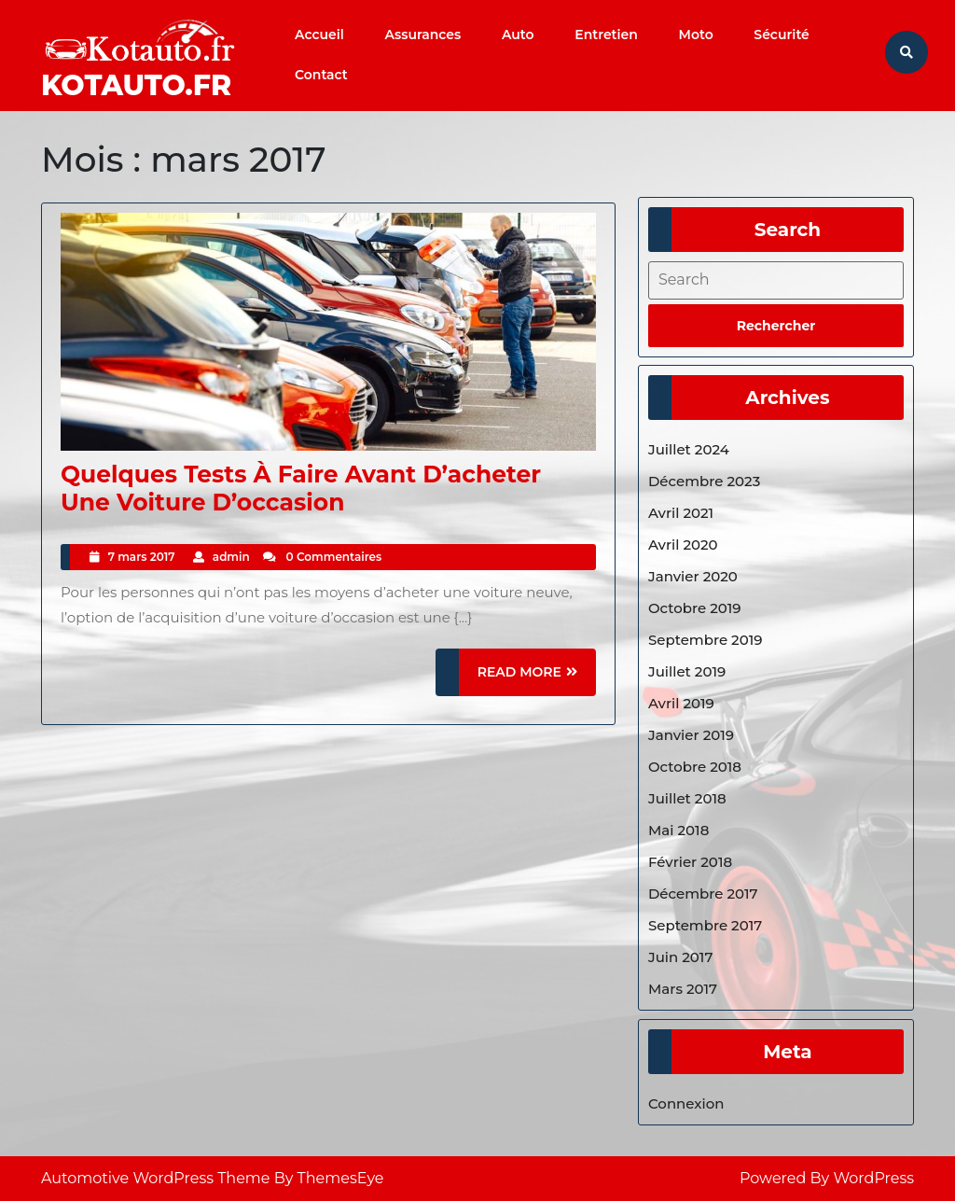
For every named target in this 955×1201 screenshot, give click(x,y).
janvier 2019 (691, 735)
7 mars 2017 (141, 557)
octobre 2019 (694, 608)
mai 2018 (678, 830)
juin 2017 (680, 957)
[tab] (776, 325)
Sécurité (781, 34)
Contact (321, 74)
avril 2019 (681, 703)
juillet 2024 (688, 449)
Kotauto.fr (136, 85)
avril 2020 (683, 544)
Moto (696, 34)
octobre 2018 (694, 766)
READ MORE (537, 679)
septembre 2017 (705, 925)
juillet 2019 (687, 671)
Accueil (319, 34)
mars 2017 (682, 989)
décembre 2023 (704, 481)
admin (231, 557)
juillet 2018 (687, 798)
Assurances (423, 34)
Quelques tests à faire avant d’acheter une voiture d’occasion (301, 488)
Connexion (686, 1103)
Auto (518, 34)
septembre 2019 (705, 640)
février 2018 (690, 862)
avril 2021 (680, 513)
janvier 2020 (693, 576)
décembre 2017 (703, 893)
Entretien (606, 34)
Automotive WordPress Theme (155, 1178)
